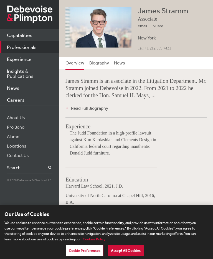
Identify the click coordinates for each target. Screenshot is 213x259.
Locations (16, 146)
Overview (74, 63)
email (142, 25)
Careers (16, 100)
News (13, 88)
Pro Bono (15, 127)
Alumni (14, 136)
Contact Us (18, 155)
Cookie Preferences (84, 252)
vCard (158, 25)
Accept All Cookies (126, 252)
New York (147, 38)
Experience (19, 59)
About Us (16, 117)
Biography (99, 63)
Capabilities (19, 35)
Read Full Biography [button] (89, 108)
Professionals (22, 47)
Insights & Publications (20, 73)
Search (47, 167)
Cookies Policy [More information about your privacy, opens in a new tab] (94, 241)
